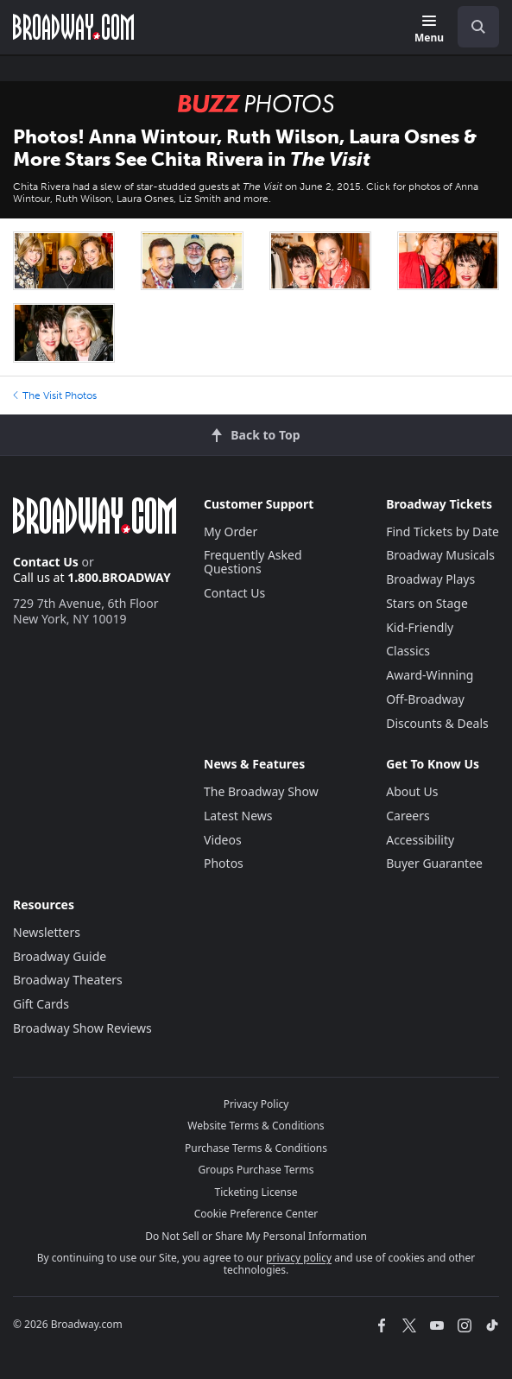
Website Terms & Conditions (255, 1125)
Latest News (238, 815)
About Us (412, 791)
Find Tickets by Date (442, 531)
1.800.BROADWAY (119, 577)
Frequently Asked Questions (253, 562)
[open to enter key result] (478, 26)
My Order (230, 531)
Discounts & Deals (437, 723)
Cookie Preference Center (256, 1213)
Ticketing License (256, 1192)
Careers (407, 815)
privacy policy (299, 1257)
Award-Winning (429, 675)
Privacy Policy (256, 1104)
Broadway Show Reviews (82, 1028)
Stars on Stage (427, 603)
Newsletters (46, 932)
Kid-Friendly (419, 627)
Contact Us (46, 561)
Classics (408, 650)
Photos (223, 863)
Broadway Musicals (440, 555)
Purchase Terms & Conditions (256, 1148)
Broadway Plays (430, 579)
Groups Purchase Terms (256, 1169)
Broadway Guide (59, 956)
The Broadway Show (261, 791)
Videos (223, 840)
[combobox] (471, 26)
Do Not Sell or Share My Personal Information (256, 1236)
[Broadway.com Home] (73, 27)
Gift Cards (41, 1004)
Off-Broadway (425, 699)
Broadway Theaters (68, 979)
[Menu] (429, 30)
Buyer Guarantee (434, 863)
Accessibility (420, 840)
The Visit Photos (55, 395)
